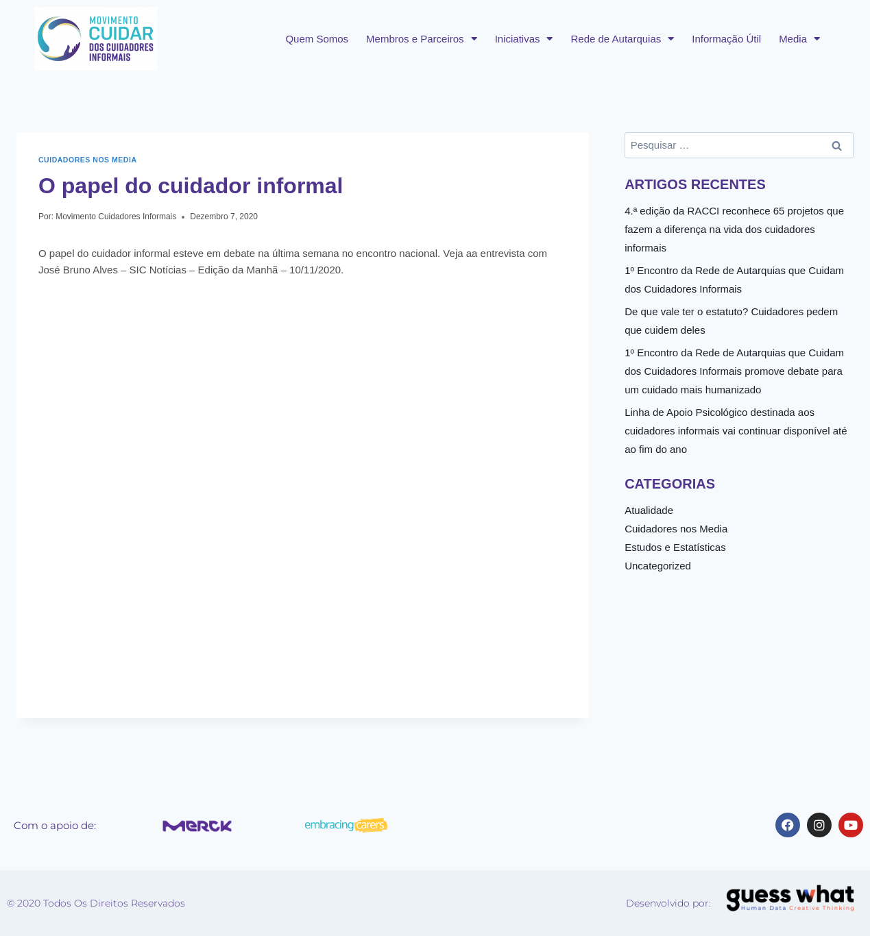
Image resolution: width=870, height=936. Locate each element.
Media (799, 39)
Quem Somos (316, 39)
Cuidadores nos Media (87, 160)
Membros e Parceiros (421, 39)
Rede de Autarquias (622, 39)
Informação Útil (726, 39)
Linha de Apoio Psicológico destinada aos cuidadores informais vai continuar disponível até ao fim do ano (736, 430)
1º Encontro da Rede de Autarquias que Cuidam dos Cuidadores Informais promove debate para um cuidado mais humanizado (734, 371)
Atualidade (649, 510)
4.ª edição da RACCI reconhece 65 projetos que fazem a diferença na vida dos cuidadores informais (734, 229)
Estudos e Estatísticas (675, 547)
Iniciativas (524, 39)
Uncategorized (658, 565)
